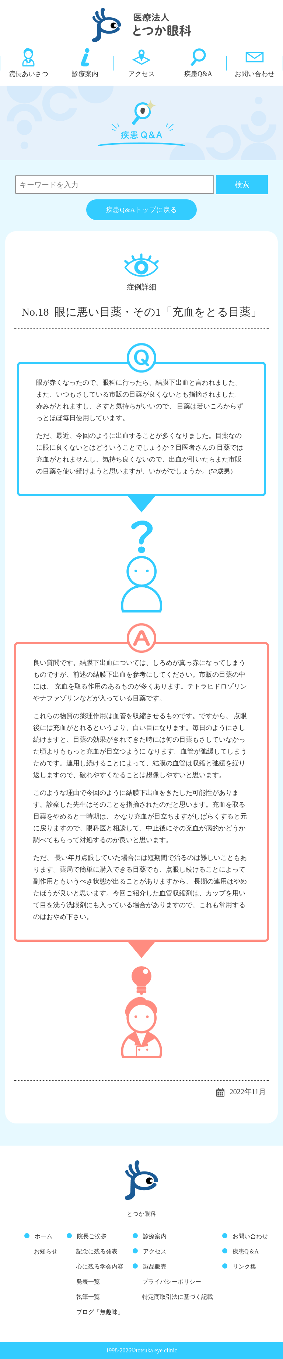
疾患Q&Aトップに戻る (141, 209)
